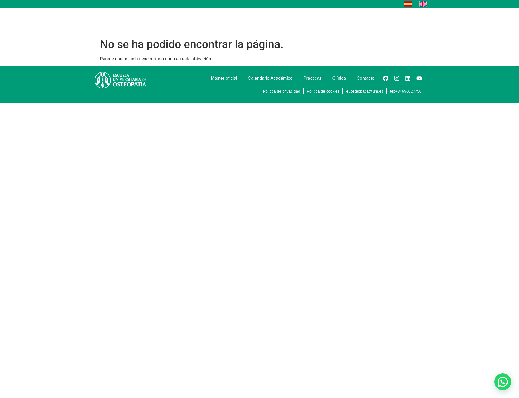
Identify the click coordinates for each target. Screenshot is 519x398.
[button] (502, 381)
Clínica (383, 21)
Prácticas (356, 21)
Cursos (235, 21)
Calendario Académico (313, 21)
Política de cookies (323, 91)
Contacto (410, 21)
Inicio (211, 21)
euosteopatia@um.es (364, 91)
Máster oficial (266, 21)
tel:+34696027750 (406, 91)
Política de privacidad (281, 91)
